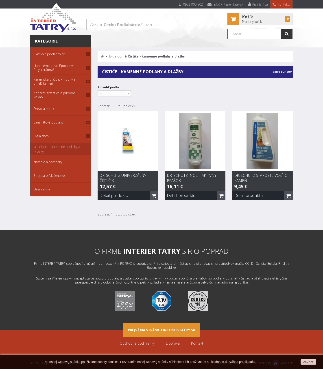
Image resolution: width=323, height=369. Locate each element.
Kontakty (281, 4)
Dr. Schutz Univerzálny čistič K (123, 178)
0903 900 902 (191, 4)
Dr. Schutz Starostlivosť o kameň (261, 178)
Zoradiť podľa (108, 87)
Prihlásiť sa (258, 4)
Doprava (173, 343)
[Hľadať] (260, 34)
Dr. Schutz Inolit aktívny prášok (191, 178)
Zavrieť (308, 362)
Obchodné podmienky (137, 343)
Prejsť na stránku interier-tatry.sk (161, 330)
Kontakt (197, 343)
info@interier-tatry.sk (225, 4)
